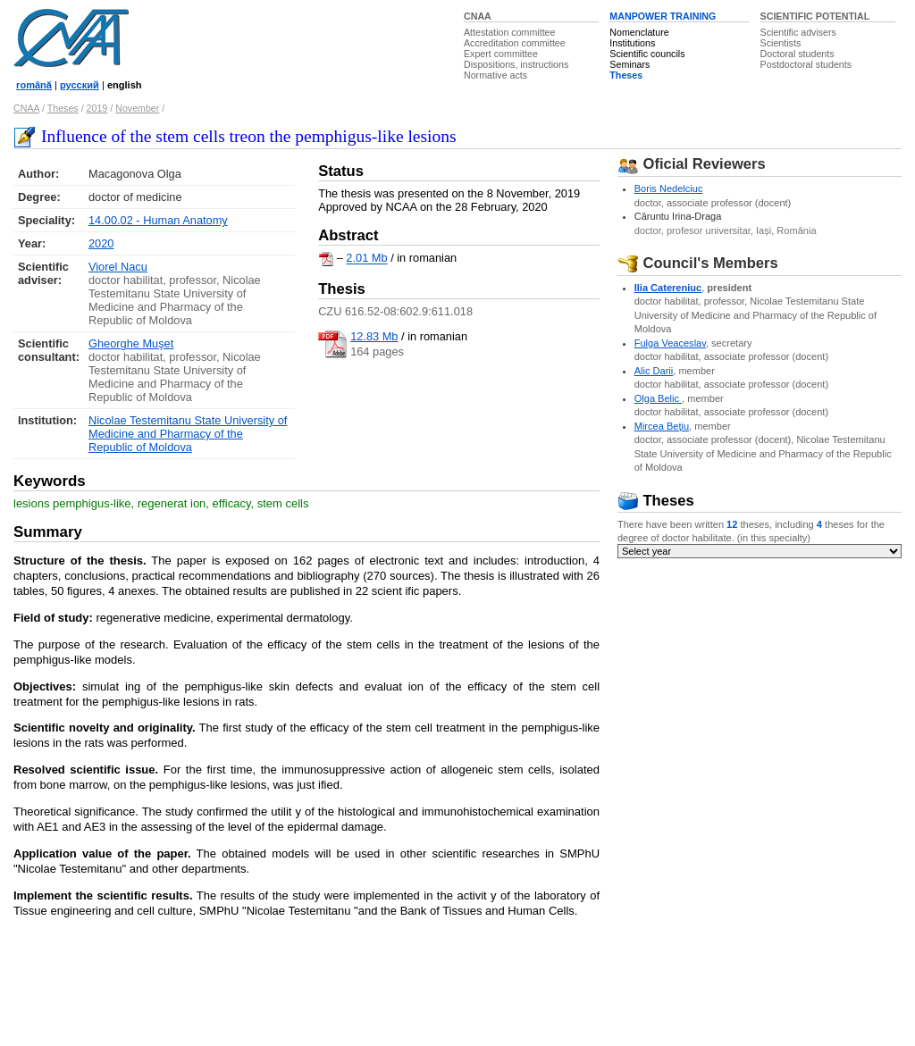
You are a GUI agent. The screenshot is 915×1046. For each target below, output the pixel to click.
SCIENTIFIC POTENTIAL (815, 16)
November (137, 108)
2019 (97, 108)
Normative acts (495, 75)
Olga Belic (658, 398)
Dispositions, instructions (516, 64)
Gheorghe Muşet (130, 343)
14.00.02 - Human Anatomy (158, 220)
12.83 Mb (374, 336)
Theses (625, 75)
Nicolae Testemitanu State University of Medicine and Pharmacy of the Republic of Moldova (187, 434)
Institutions (632, 43)
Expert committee (501, 53)
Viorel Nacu (117, 266)
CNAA (477, 16)
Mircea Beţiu (661, 426)
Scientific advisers (798, 32)
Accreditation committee (515, 43)
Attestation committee (509, 32)
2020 (100, 243)
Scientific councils (646, 53)
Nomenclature (638, 32)
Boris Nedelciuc (668, 188)
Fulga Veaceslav (670, 343)
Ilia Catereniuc (668, 287)
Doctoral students (797, 53)
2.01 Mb (366, 258)
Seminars (629, 64)
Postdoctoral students (806, 64)
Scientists (781, 43)
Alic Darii (654, 370)
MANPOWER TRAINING (662, 16)
